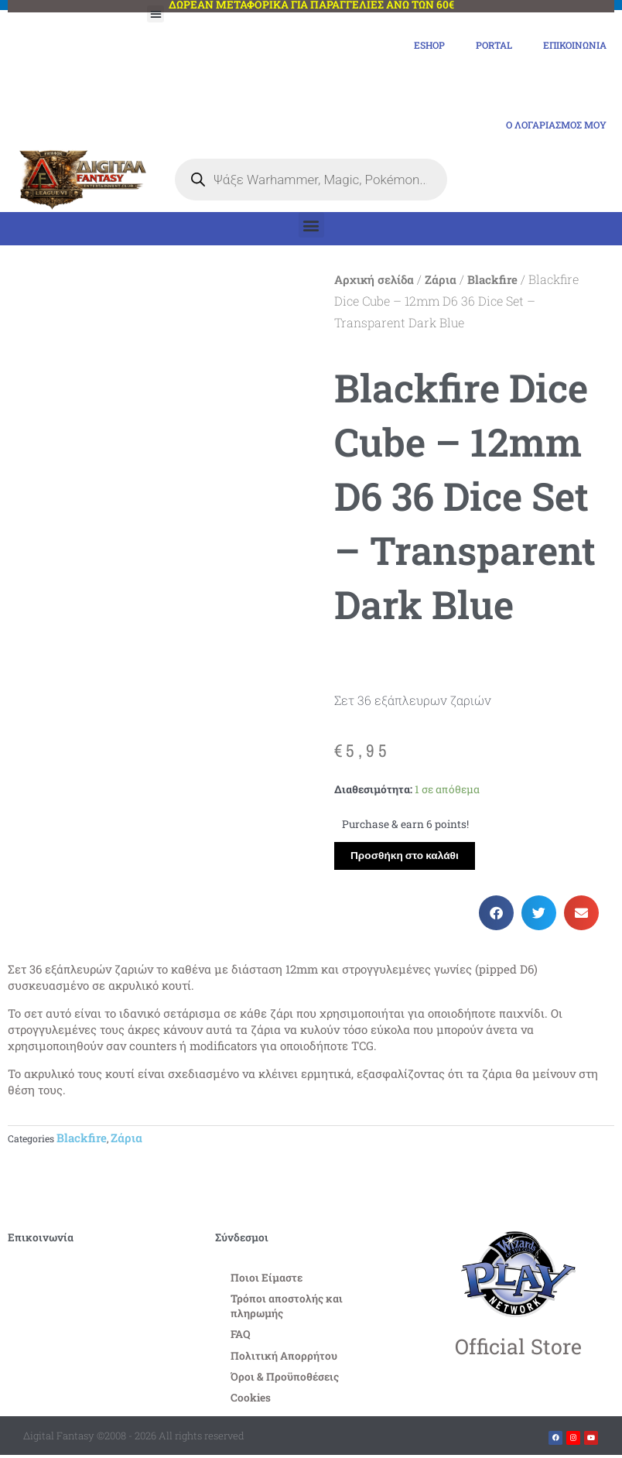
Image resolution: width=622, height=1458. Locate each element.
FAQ (241, 1338)
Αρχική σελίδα (374, 282)
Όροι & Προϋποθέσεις (285, 1380)
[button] (156, 14)
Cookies (251, 1401)
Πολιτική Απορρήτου (284, 1359)
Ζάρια (440, 282)
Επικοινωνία (570, 46)
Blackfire (492, 282)
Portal (482, 46)
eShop (413, 46)
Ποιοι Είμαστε (266, 1281)
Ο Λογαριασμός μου (550, 127)
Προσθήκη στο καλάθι (404, 858)
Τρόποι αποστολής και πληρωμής (287, 1309)
